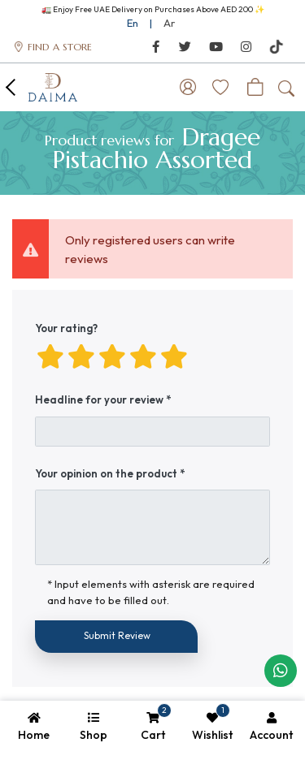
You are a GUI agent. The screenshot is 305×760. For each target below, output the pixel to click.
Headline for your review (99, 399)
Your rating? (66, 328)
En (132, 22)
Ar (169, 22)
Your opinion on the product (106, 473)
